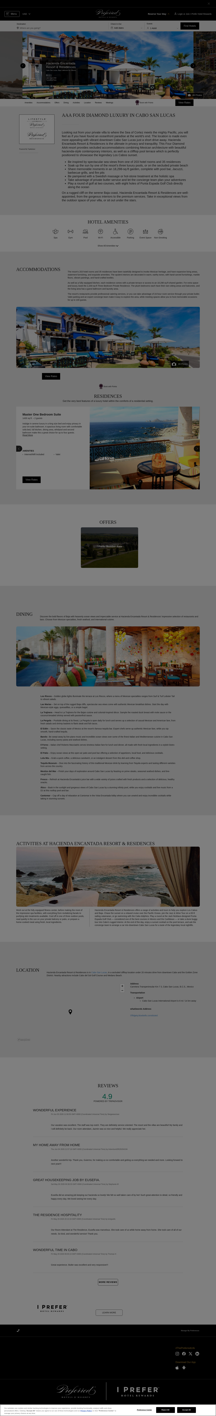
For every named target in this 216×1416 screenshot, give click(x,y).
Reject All (166, 1410)
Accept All (186, 1410)
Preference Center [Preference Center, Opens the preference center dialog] (144, 1410)
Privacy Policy (86, 1411)
